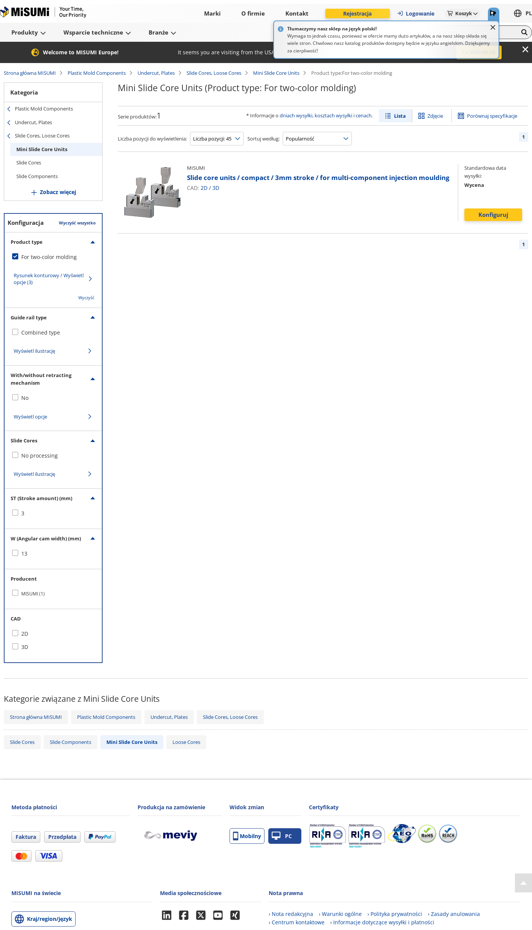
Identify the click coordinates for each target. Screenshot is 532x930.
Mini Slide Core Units (276, 72)
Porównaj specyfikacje (492, 115)
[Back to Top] (523, 882)
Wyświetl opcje (30, 416)
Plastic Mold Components (97, 72)
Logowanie (415, 13)
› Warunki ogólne (340, 913)
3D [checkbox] (24, 647)
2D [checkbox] (24, 633)
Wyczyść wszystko (77, 223)
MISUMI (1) (33, 594)
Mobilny (247, 836)
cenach (364, 115)
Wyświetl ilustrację (34, 350)
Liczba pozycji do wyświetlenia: (152, 138)
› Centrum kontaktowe (297, 922)
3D (215, 187)
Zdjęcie (435, 115)
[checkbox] (53, 257)
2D (204, 187)
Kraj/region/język (49, 918)
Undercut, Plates (156, 72)
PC (282, 836)
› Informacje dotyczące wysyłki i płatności (382, 922)
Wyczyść (86, 297)
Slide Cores (28, 162)
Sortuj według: (263, 138)
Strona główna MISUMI (30, 72)
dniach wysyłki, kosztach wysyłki (316, 115)
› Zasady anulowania (454, 913)
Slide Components (37, 176)
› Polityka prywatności (394, 913)
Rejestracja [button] (357, 13)
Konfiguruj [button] (493, 214)
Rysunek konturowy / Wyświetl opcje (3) (49, 279)
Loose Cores (186, 742)
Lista (400, 115)
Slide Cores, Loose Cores (214, 72)
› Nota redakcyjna (291, 913)
